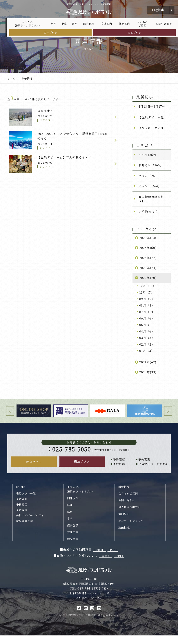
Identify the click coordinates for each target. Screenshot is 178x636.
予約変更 (21, 505)
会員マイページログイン (31, 516)
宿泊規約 (124, 514)
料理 (53, 23)
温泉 (64, 23)
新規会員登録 (24, 521)
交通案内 (106, 23)
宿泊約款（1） (148, 211)
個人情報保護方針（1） (151, 199)
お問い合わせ (164, 23)
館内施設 (88, 23)
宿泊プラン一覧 (26, 494)
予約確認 (21, 499)
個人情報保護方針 (129, 508)
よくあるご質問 (142, 23)
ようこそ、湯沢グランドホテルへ (28, 23)
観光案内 (124, 23)
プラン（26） (148, 176)
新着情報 (124, 487)
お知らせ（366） (150, 165)
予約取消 (21, 510)
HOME (20, 487)
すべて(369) (147, 154)
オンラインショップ (131, 521)
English (158, 10)
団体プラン (50, 32)
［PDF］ (113, 550)
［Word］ (105, 556)
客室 (74, 23)
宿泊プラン (134, 32)
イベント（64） (149, 186)
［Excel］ (99, 550)
